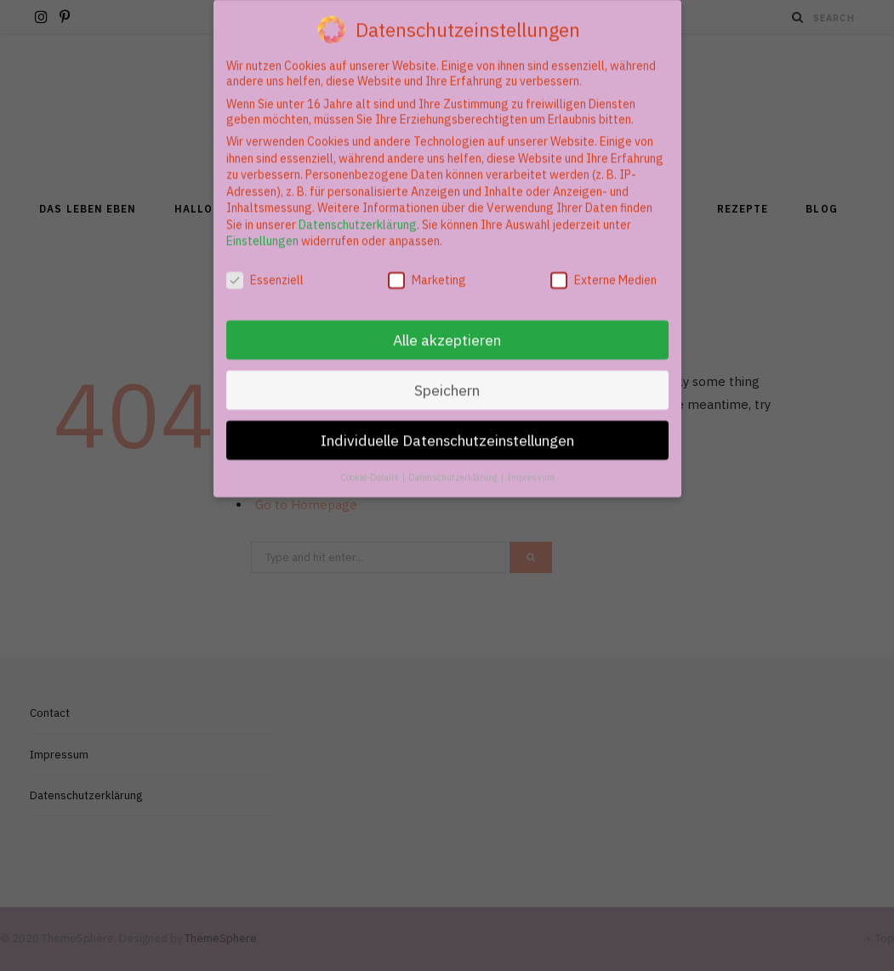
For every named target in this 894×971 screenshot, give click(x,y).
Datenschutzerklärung (358, 214)
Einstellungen (262, 231)
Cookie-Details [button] (370, 467)
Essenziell (265, 269)
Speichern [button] (447, 379)
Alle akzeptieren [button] (447, 329)
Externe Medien (603, 269)
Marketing (427, 269)
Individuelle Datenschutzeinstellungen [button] (447, 430)
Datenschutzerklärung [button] (453, 467)
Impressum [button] (531, 467)
